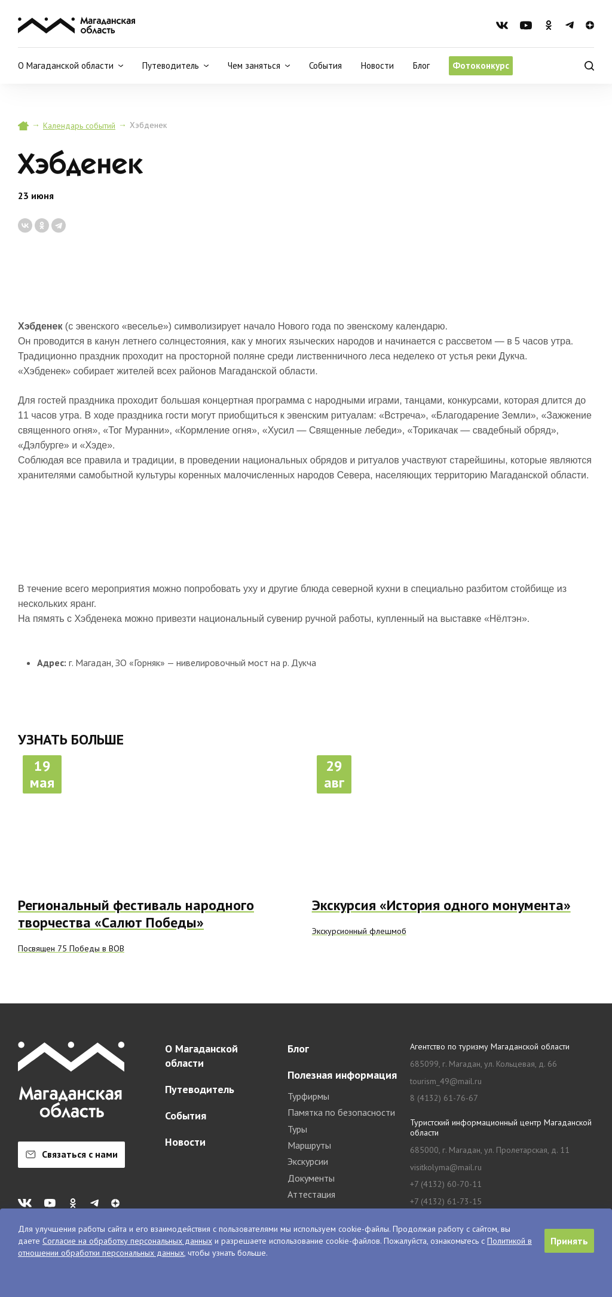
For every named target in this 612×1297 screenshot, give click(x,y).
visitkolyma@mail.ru (446, 1167)
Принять (569, 1241)
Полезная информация (342, 1075)
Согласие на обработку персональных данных (127, 1240)
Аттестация (311, 1194)
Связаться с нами (72, 1154)
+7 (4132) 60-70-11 (446, 1184)
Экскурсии (307, 1161)
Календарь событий (79, 125)
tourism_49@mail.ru (446, 1081)
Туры (297, 1129)
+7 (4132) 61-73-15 (446, 1202)
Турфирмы (308, 1096)
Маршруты (309, 1145)
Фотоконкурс (480, 65)
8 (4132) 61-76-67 (444, 1098)
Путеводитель (199, 1089)
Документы (311, 1178)
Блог (421, 65)
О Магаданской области (201, 1056)
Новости (377, 65)
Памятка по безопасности (341, 1112)
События (325, 65)
